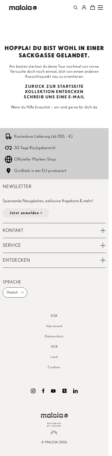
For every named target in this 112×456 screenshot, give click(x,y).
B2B (54, 315)
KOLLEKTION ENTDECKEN (54, 92)
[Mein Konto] (84, 7)
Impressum (54, 326)
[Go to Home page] (22, 7)
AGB (54, 346)
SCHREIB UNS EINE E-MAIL (54, 97)
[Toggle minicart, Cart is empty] (92, 7)
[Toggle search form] (75, 7)
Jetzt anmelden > (26, 213)
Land (54, 357)
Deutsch (15, 292)
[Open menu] (100, 7)
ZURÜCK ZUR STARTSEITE (54, 87)
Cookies (54, 367)
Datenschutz (54, 336)
